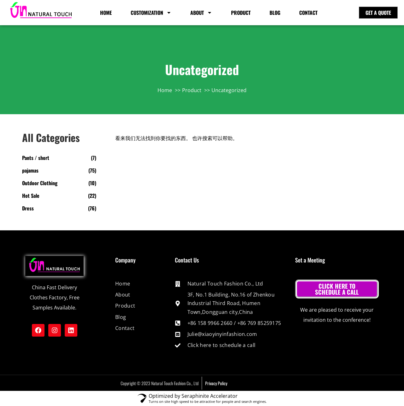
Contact (308, 12)
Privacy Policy (216, 383)
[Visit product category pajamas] (59, 170)
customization (151, 12)
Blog (275, 12)
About (201, 12)
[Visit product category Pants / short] (59, 157)
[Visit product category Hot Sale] (59, 195)
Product (241, 12)
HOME (106, 12)
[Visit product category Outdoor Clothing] (59, 183)
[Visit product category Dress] (59, 208)
